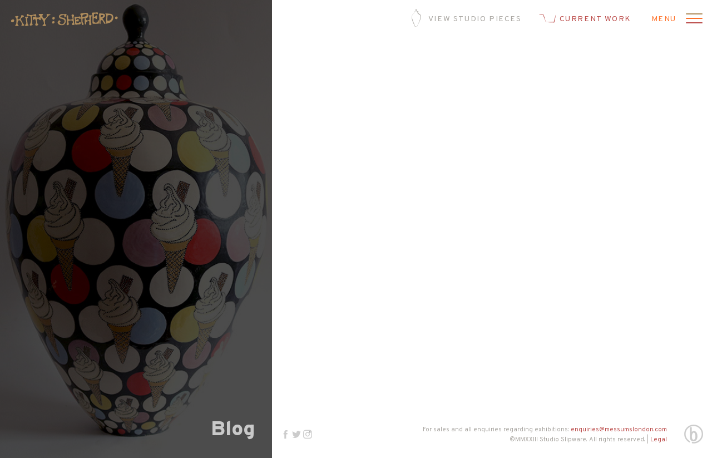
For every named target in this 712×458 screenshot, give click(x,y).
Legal (658, 440)
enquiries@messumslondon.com (619, 430)
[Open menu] (692, 19)
